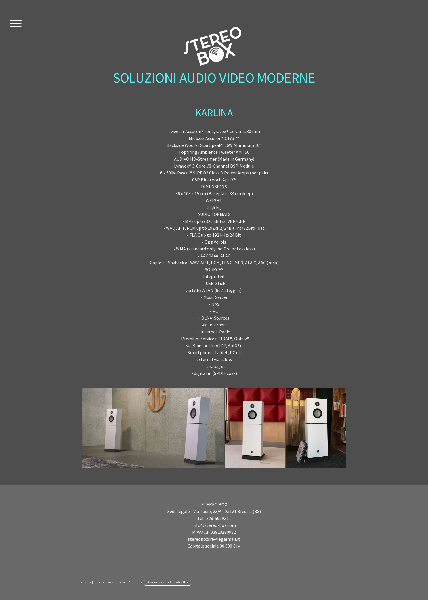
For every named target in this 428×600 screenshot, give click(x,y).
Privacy (85, 582)
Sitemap (135, 582)
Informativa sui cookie (110, 582)
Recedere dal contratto (167, 582)
